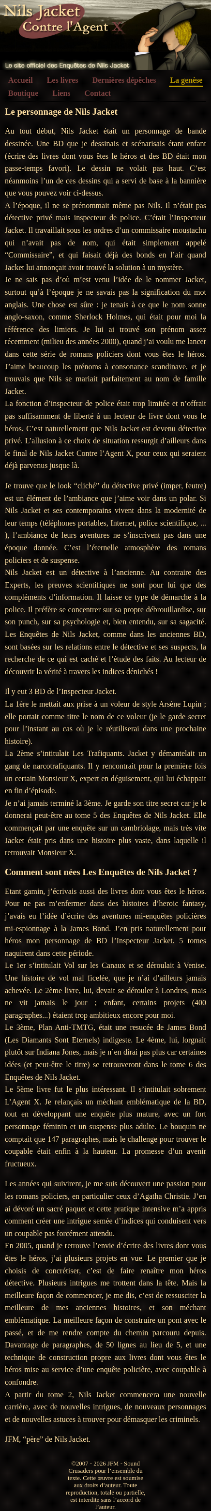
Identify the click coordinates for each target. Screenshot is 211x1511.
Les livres (62, 80)
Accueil (20, 80)
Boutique (23, 93)
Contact (98, 93)
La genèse (186, 80)
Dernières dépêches (124, 80)
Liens (61, 93)
